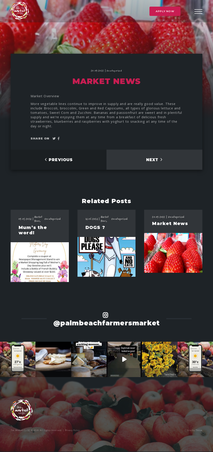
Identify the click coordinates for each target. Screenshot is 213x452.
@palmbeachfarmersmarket (106, 323)
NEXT (154, 160)
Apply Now (165, 12)
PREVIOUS (58, 160)
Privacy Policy (73, 430)
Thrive (198, 430)
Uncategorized (114, 70)
